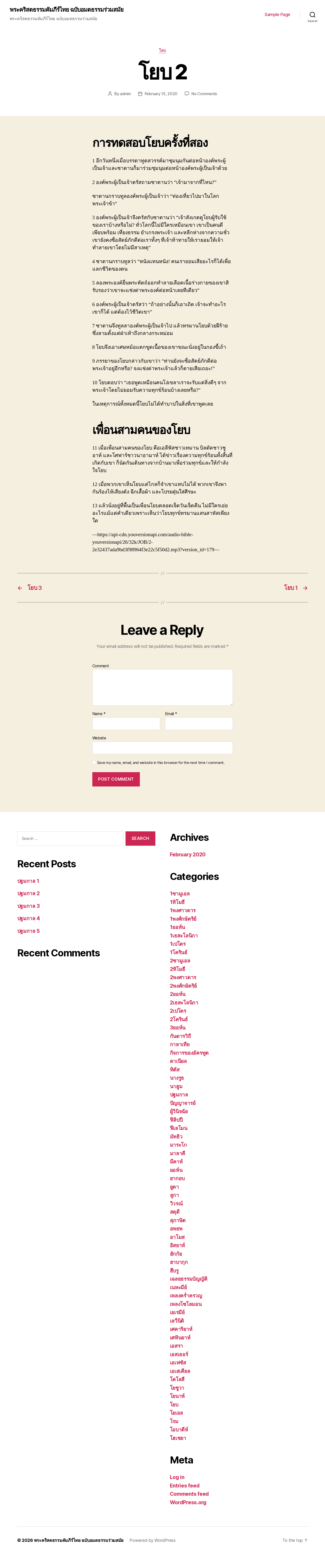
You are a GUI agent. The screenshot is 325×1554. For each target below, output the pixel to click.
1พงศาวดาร (183, 910)
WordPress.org (188, 1502)
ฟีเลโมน (178, 1128)
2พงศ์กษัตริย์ (183, 986)
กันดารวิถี (180, 1036)
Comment (100, 666)
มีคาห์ (176, 1162)
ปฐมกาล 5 (28, 931)
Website (99, 737)
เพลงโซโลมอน (186, 1304)
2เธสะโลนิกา (184, 1003)
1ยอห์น (177, 927)
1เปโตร (178, 944)
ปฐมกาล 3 (28, 906)
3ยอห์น (178, 1028)
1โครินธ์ (178, 952)
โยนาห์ (177, 1396)
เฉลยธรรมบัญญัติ (188, 1279)
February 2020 (188, 855)
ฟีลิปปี (176, 1120)
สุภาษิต (178, 1220)
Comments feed (189, 1494)
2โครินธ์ (179, 1019)
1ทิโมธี (177, 902)
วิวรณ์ (176, 1204)
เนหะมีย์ (178, 1287)
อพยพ (176, 1229)
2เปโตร (178, 1011)
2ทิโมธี (177, 969)
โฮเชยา (178, 1438)
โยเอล (176, 1413)
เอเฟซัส (178, 1363)
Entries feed (185, 1486)
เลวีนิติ (177, 1321)
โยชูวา (177, 1388)
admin (125, 93)
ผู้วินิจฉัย (179, 1111)
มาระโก (178, 1145)
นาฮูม (176, 1086)
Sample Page (277, 14)
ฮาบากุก (179, 1262)
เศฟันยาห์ (180, 1338)
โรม (174, 1421)
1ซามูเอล (180, 894)
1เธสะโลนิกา (184, 936)
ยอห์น (176, 1170)
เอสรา (176, 1346)
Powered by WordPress (152, 1540)
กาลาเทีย (180, 1044)
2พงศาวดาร (183, 977)
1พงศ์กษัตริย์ (183, 919)
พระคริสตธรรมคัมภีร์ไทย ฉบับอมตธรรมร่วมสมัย (66, 10)
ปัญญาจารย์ (183, 1103)
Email (171, 714)
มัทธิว (176, 1137)
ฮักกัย (176, 1254)
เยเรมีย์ (177, 1312)
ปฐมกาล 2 (28, 893)
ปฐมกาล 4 (28, 918)
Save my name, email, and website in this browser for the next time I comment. (161, 762)
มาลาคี (177, 1153)
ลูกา (174, 1195)
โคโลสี (177, 1379)
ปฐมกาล (179, 1095)
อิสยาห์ (177, 1245)
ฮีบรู (174, 1271)
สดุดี (175, 1212)
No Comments (204, 93)
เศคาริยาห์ (181, 1329)
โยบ (162, 50)
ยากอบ (177, 1178)
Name (99, 714)
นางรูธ (177, 1078)
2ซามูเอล (180, 961)
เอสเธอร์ (179, 1354)
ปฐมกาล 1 (28, 881)
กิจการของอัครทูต (189, 1053)
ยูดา (174, 1187)
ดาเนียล (178, 1061)
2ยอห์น (178, 994)
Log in (177, 1477)
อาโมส (177, 1237)
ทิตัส (175, 1070)
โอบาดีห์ (179, 1430)
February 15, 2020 (161, 93)
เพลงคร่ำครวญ (186, 1296)
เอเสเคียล (180, 1371)
